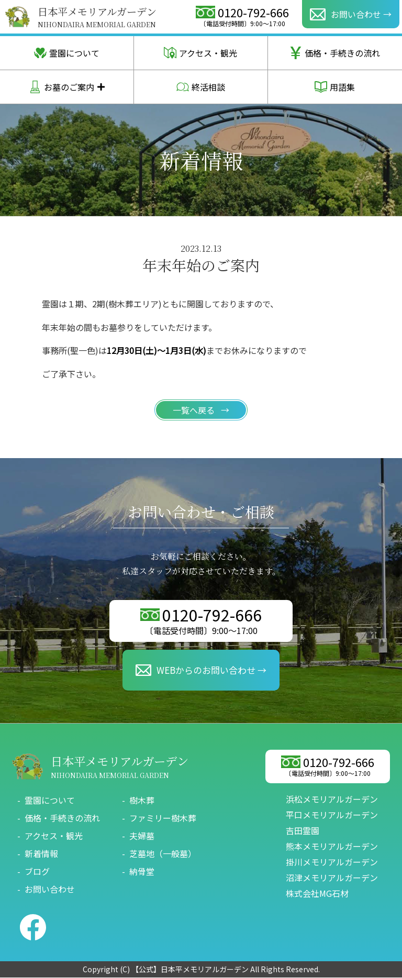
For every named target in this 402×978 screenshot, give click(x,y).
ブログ (37, 871)
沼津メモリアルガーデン (332, 878)
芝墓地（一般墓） (162, 854)
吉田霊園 (302, 831)
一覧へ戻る (195, 410)
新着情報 (41, 854)
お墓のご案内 (57, 87)
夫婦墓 (141, 836)
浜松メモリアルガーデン (332, 799)
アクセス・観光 (200, 53)
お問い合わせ (50, 889)
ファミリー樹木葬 (162, 818)
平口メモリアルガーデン (332, 815)
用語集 (335, 87)
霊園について (66, 53)
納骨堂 (141, 871)
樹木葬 (141, 800)
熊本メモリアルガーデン (332, 846)
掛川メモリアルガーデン (332, 862)
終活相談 (200, 87)
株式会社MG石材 (317, 893)
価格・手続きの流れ (334, 53)
